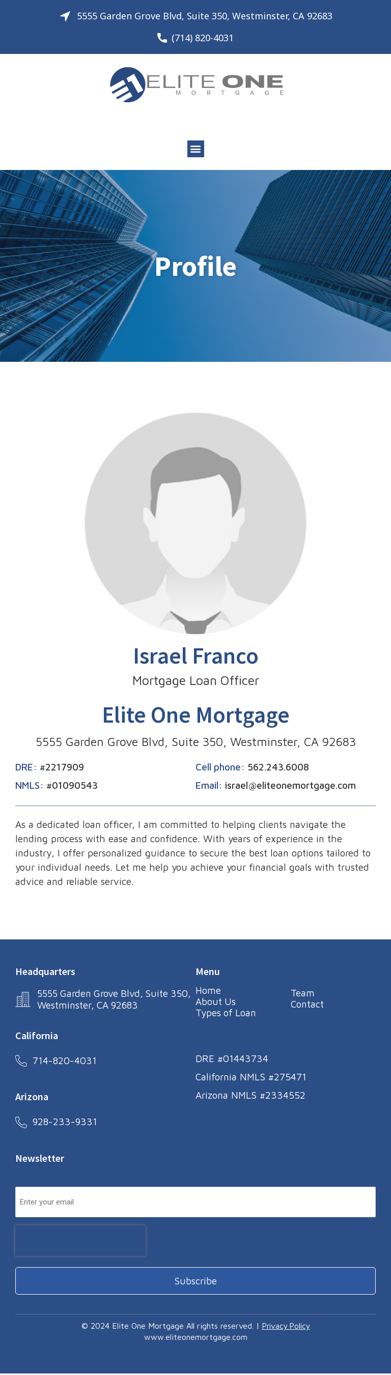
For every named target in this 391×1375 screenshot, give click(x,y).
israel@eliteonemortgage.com (290, 785)
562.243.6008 (278, 766)
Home (208, 990)
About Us (216, 1001)
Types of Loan (226, 1012)
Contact (307, 1004)
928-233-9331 (65, 1122)
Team (303, 992)
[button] (195, 148)
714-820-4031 (65, 1061)
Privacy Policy (286, 1327)
